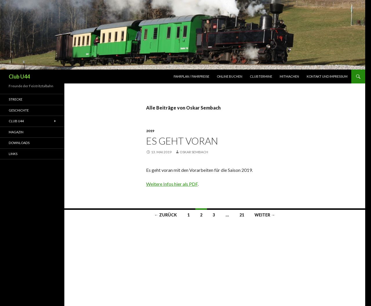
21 (241, 214)
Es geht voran (182, 141)
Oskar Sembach (194, 152)
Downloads (19, 143)
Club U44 (19, 76)
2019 (150, 131)
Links (13, 154)
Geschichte (19, 110)
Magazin (16, 132)
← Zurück (165, 214)
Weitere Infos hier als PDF (172, 184)
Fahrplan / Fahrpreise (191, 76)
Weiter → (264, 214)
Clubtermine (261, 76)
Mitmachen (289, 76)
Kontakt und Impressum (327, 76)
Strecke (15, 99)
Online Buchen (229, 76)
